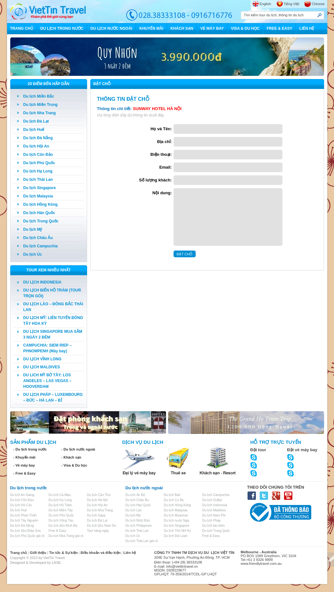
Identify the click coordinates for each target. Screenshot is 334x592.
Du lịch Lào (134, 510)
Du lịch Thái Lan (38, 179)
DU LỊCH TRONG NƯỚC (62, 28)
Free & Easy (57, 530)
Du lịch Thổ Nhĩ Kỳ (177, 530)
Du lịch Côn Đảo (38, 154)
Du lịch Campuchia (40, 246)
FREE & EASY (279, 28)
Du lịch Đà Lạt (36, 121)
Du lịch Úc (32, 254)
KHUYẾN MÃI (151, 28)
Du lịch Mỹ (32, 229)
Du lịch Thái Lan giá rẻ (142, 541)
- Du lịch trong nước (30, 449)
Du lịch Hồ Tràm (60, 505)
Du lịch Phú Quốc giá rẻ (27, 536)
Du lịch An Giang (22, 495)
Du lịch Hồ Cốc (21, 505)
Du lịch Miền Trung (40, 104)
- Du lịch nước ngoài (78, 449)
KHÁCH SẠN (181, 28)
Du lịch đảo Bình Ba (63, 525)
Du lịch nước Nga (176, 520)
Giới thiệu (38, 553)
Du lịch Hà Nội (97, 500)
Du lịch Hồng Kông (40, 204)
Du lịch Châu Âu (38, 238)
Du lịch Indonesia (214, 505)
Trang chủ (18, 553)
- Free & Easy (24, 473)
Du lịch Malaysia (38, 196)
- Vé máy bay (24, 465)
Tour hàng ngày (98, 530)
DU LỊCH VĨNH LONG (42, 359)
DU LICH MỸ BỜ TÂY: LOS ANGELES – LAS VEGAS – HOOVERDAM (47, 381)
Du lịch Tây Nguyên (24, 520)
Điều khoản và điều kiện (101, 553)
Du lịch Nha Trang (39, 113)
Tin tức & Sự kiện (63, 553)
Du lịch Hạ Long (38, 171)
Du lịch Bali (172, 495)
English (265, 4)
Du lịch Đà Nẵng (38, 138)
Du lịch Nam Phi (213, 515)
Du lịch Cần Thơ (98, 495)
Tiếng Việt (291, 4)
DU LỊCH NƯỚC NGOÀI (112, 28)
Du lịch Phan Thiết (23, 515)
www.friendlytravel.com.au (261, 563)
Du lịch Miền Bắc (38, 96)
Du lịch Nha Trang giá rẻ (66, 536)
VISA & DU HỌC (245, 28)
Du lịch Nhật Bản (138, 520)
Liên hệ (130, 553)
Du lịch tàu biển (213, 525)
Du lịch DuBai (212, 500)
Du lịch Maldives (214, 510)
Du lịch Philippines (139, 525)
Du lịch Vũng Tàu (61, 520)
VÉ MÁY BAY (212, 28)
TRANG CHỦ (21, 28)
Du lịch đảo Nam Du (101, 525)
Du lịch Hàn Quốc (39, 213)
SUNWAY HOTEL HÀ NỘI (157, 108)
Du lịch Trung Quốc (41, 221)
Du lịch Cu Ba (174, 500)
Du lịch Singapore (39, 188)
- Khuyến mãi (24, 457)
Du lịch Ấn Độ (135, 495)
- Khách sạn (71, 457)
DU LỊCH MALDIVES (41, 367)
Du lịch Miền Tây (61, 510)
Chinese (318, 4)
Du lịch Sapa (96, 515)
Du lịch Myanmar (176, 515)
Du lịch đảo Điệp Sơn (25, 530)
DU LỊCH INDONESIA (42, 282)
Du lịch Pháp (211, 520)
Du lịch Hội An (36, 146)
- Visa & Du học (74, 465)
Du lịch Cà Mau (60, 495)
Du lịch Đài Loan (176, 536)
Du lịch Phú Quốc (39, 163)
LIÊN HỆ (306, 28)
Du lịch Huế (34, 129)
